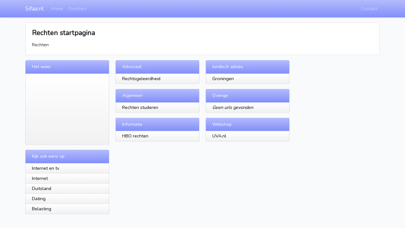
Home (57, 8)
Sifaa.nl (34, 8)
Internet (40, 178)
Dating (39, 198)
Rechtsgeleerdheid (141, 78)
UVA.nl (219, 136)
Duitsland (41, 188)
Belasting (41, 209)
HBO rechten (135, 136)
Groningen (223, 78)
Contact (369, 8)
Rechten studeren (140, 107)
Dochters (77, 8)
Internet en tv (45, 168)
